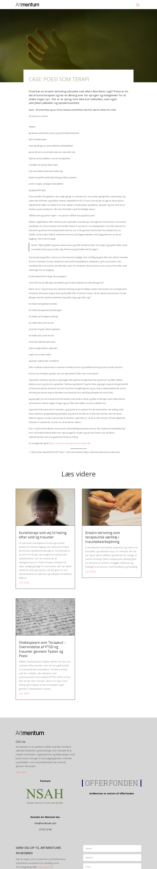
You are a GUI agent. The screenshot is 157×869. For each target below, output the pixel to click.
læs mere (24, 582)
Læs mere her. (45, 867)
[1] (82, 200)
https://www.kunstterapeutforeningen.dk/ (70, 443)
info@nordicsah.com (45, 823)
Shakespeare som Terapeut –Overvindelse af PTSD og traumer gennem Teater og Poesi (42, 649)
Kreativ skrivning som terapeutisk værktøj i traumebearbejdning (102, 537)
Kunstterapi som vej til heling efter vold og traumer (43, 534)
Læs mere (21, 772)
